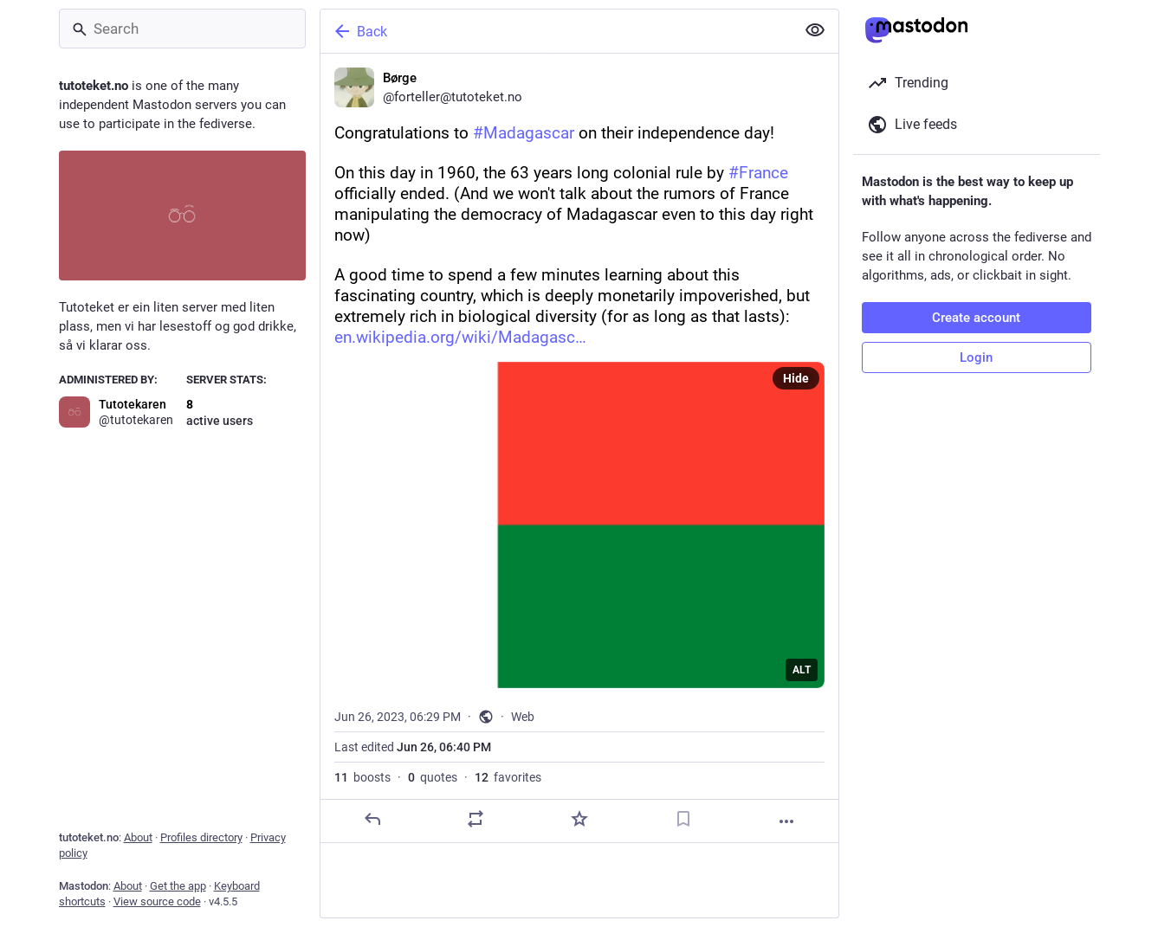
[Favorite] (578, 818)
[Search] (182, 28)
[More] (786, 821)
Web (522, 717)
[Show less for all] (815, 30)
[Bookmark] (682, 818)
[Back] (556, 31)
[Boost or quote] (475, 818)
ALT (801, 670)
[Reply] (371, 818)
